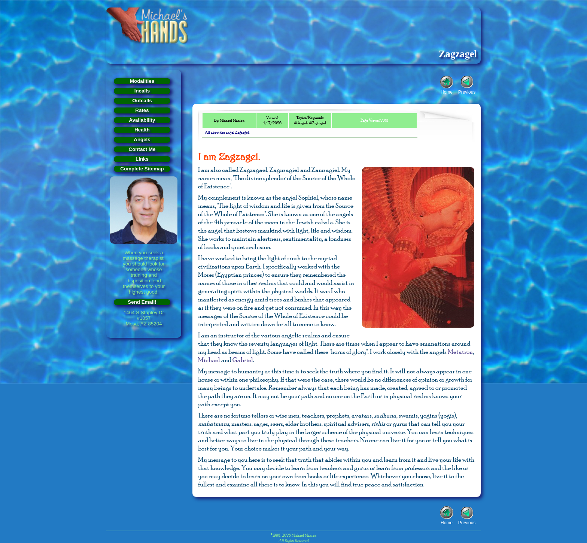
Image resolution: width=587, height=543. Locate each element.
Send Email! (142, 302)
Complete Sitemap (142, 169)
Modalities (142, 81)
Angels (142, 139)
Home (447, 91)
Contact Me (142, 149)
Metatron (460, 352)
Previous (467, 91)
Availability (142, 120)
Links (142, 159)
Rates (142, 110)
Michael (209, 360)
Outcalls (142, 100)
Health (142, 130)
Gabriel (242, 360)
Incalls (142, 91)
